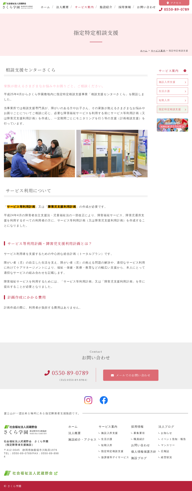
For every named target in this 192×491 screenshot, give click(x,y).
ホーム (45, 7)
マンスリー (168, 445)
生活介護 (164, 91)
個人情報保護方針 (143, 451)
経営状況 (166, 457)
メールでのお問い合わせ (133, 375)
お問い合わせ (146, 7)
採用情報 (124, 7)
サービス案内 (84, 7)
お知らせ (166, 433)
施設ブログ (139, 458)
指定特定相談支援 (170, 109)
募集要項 (139, 433)
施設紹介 (106, 7)
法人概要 (62, 7)
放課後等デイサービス (115, 457)
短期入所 (164, 100)
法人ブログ (166, 426)
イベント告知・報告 (173, 439)
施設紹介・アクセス (82, 439)
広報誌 (165, 451)
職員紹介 (139, 439)
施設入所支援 (167, 82)
